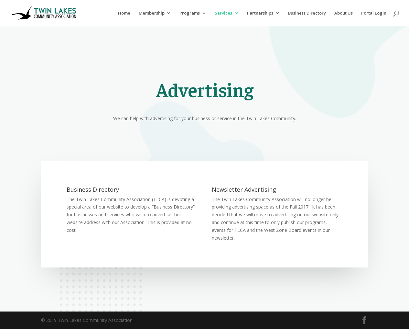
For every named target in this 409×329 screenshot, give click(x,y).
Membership (152, 13)
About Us (343, 13)
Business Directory (307, 13)
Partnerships (260, 13)
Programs (189, 13)
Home (124, 13)
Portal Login (373, 13)
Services (223, 13)
